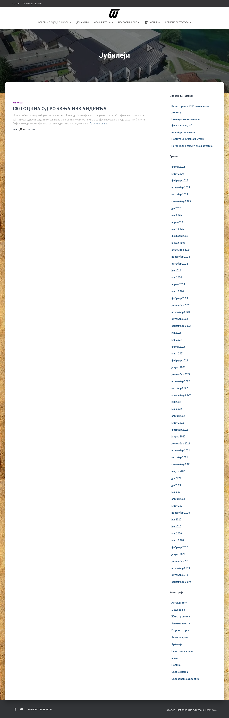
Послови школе (128, 22)
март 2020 (177, 540)
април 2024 (178, 284)
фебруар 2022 (179, 429)
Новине (152, 22)
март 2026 (177, 173)
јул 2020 (176, 519)
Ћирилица (28, 3)
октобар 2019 (179, 575)
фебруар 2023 (179, 360)
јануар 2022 (178, 436)
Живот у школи (180, 616)
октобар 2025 (179, 194)
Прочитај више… (98, 123)
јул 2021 (176, 478)
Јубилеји (18, 102)
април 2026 (178, 166)
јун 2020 (176, 526)
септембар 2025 (181, 201)
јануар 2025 (178, 242)
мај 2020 (176, 533)
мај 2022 (176, 408)
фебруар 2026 (179, 180)
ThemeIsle (210, 709)
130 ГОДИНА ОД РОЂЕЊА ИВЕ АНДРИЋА (60, 109)
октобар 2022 (179, 388)
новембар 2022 (180, 381)
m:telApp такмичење (183, 132)
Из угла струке (180, 630)
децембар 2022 (180, 374)
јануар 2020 (178, 554)
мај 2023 (176, 339)
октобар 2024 (179, 263)
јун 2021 (176, 485)
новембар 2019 (180, 568)
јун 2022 (176, 402)
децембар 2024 (180, 249)
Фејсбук (15, 709)
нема (174, 658)
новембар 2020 (180, 512)
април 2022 (178, 415)
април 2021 (178, 498)
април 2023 (178, 346)
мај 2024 (176, 277)
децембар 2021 (180, 443)
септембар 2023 (181, 325)
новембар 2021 (180, 450)
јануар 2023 (178, 367)
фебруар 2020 (179, 547)
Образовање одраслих (185, 678)
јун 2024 (176, 270)
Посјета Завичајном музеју (187, 139)
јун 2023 (176, 332)
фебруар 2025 (179, 235)
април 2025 (178, 222)
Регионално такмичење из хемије (192, 145)
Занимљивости (180, 623)
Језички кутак (180, 637)
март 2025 (177, 229)
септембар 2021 (181, 464)
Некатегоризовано (182, 651)
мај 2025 (176, 215)
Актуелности (179, 602)
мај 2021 (176, 491)
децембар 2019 (180, 561)
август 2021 (178, 471)
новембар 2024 (180, 256)
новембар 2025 (180, 187)
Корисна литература (178, 22)
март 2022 (177, 422)
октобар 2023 (179, 318)
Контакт (16, 3)
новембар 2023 (180, 312)
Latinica (39, 3)
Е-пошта (21, 709)
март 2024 (177, 291)
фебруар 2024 (179, 298)
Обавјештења (103, 22)
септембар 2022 (181, 395)
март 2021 (177, 505)
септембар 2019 (181, 581)
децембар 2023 (180, 305)
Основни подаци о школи (54, 22)
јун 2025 (176, 208)
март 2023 (177, 353)
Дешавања (82, 22)
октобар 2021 (179, 457)
